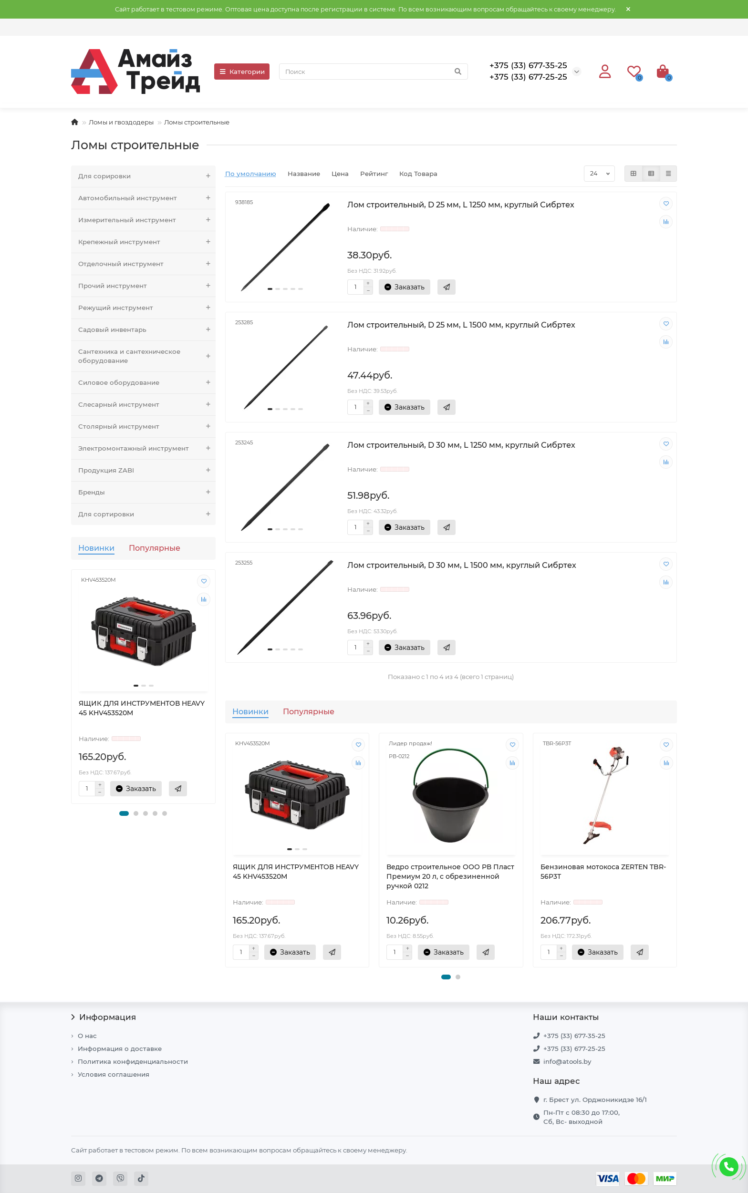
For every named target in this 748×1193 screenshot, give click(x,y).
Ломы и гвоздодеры (121, 122)
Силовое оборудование (147, 382)
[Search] (373, 71)
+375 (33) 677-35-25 (574, 1035)
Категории (242, 71)
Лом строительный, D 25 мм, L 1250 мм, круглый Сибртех (460, 204)
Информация (103, 1017)
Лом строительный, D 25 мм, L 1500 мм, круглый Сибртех (461, 324)
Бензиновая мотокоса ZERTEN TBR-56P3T (603, 872)
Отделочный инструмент (147, 264)
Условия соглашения (113, 1074)
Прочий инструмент (147, 286)
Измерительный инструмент (147, 220)
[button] (124, 813)
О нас (87, 1035)
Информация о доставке (120, 1048)
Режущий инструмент (147, 308)
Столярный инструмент (147, 426)
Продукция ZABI (147, 470)
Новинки (96, 548)
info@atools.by (567, 1061)
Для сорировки (147, 176)
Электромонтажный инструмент (147, 448)
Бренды (147, 492)
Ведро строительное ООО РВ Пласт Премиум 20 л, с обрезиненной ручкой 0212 (450, 876)
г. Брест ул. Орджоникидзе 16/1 (595, 1099)
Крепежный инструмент (147, 242)
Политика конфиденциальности (133, 1061)
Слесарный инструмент (147, 404)
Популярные (154, 548)
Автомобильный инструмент (147, 198)
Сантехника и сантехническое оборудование (147, 356)
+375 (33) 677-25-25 (574, 1048)
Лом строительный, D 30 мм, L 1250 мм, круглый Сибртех (461, 445)
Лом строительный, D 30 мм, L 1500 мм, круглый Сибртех (461, 565)
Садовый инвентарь (147, 329)
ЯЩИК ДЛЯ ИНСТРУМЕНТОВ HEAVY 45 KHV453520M (142, 708)
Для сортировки (147, 514)
